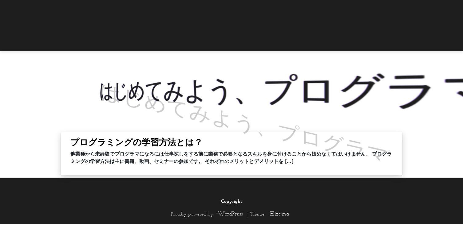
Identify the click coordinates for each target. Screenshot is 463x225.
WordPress (230, 213)
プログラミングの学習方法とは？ (136, 142)
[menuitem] (389, 8)
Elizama (279, 213)
